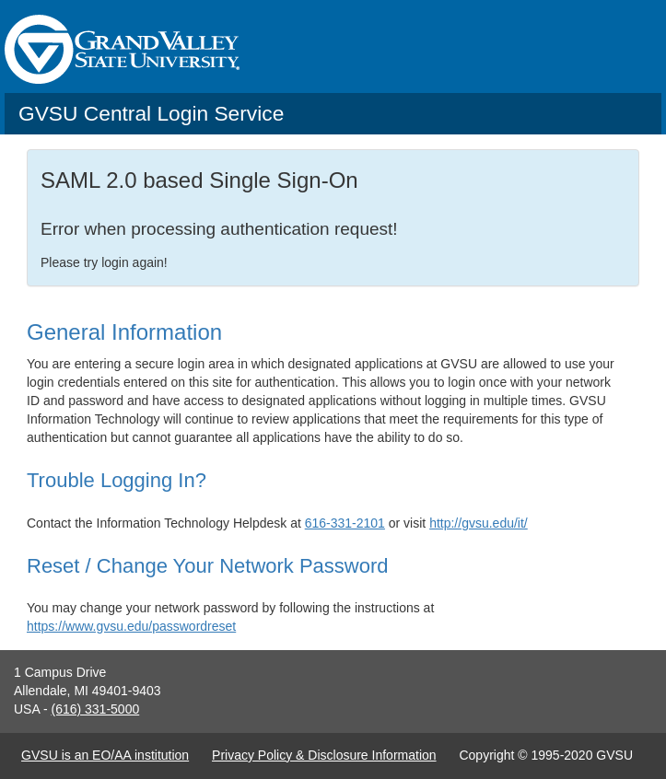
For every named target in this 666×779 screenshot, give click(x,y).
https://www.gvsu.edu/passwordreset (131, 626)
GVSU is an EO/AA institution (105, 755)
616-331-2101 (345, 523)
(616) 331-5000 (95, 709)
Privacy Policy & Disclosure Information (324, 755)
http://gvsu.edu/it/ (478, 523)
